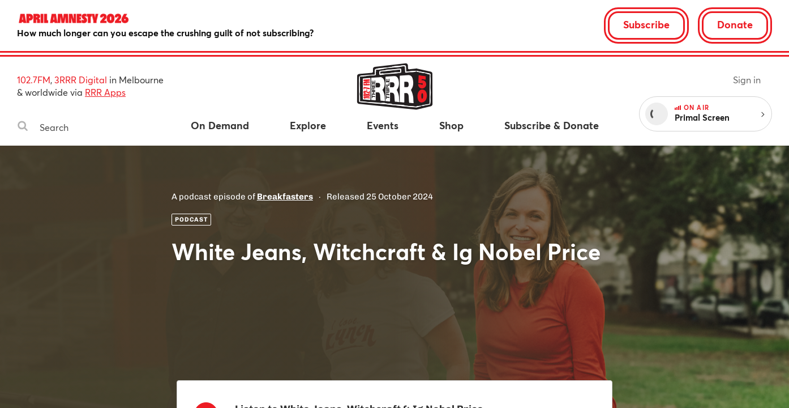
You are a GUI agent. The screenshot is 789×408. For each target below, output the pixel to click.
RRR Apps (105, 92)
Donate (735, 24)
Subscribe (646, 24)
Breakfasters (285, 197)
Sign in (747, 80)
